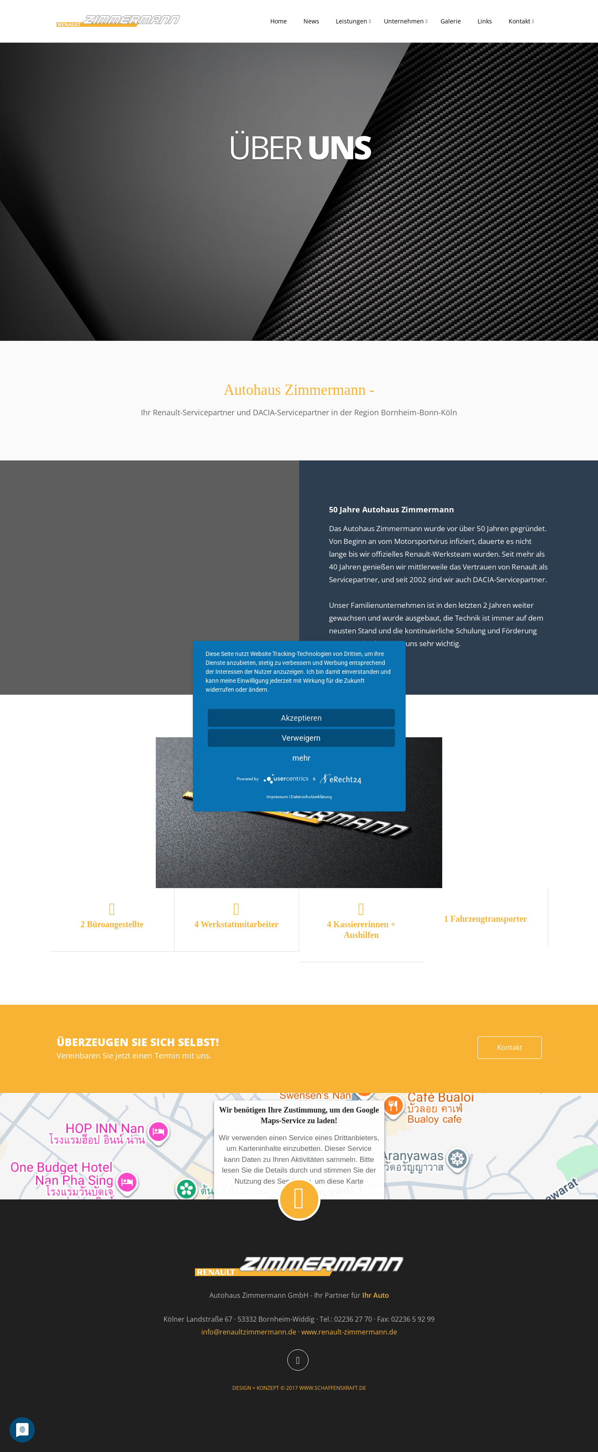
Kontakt (519, 21)
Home (278, 21)
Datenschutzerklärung (311, 796)
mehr (301, 757)
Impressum (277, 796)
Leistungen (351, 21)
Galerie (451, 21)
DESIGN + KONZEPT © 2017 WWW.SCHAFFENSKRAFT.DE (299, 1388)
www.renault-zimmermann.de (349, 1332)
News (311, 21)
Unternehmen (404, 21)
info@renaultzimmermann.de (248, 1332)
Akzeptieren (301, 717)
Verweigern (301, 737)
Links (485, 21)
